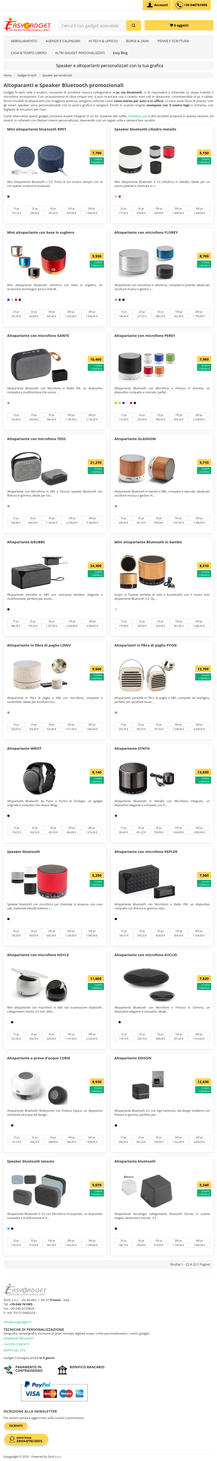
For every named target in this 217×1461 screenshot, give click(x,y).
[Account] (157, 5)
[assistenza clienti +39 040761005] (191, 5)
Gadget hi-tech (27, 75)
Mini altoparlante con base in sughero (40, 232)
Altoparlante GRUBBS (26, 542)
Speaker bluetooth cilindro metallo (145, 129)
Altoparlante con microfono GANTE (38, 335)
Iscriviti (16, 1426)
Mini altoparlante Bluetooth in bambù (148, 542)
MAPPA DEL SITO (15, 1350)
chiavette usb (137, 116)
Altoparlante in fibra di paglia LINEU (39, 645)
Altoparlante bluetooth (135, 1161)
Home (8, 75)
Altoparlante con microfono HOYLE (38, 954)
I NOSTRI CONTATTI (16, 1344)
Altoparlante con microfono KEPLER (146, 851)
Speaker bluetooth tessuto (30, 1161)
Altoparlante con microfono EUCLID (146, 954)
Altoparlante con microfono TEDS (36, 438)
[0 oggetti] (179, 25)
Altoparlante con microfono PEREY (145, 335)
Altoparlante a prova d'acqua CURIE (38, 1058)
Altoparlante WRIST (24, 748)
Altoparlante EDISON (133, 1058)
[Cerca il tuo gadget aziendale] (133, 25)
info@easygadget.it (17, 1322)
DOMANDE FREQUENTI (19, 1338)
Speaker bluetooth (23, 851)
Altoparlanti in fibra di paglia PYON (146, 645)
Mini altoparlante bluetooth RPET (36, 129)
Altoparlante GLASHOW (135, 438)
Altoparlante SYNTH (132, 748)
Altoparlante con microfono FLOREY (146, 232)
